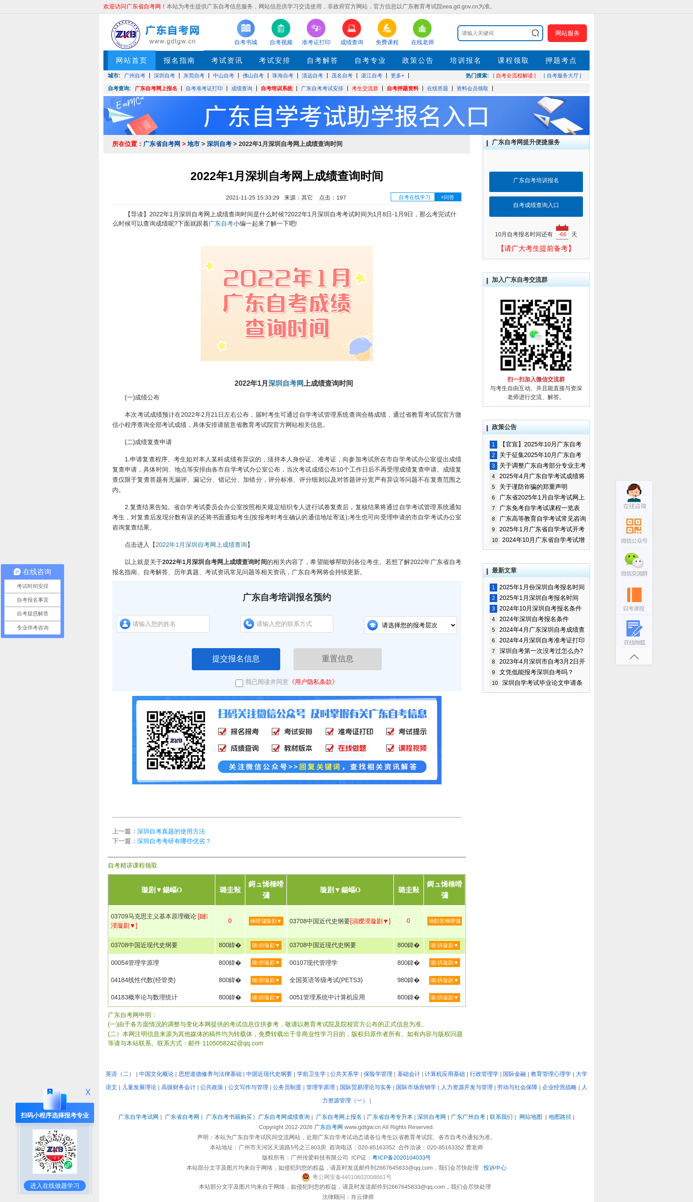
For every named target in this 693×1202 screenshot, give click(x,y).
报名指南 (179, 60)
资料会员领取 (472, 88)
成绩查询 (241, 88)
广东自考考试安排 (322, 88)
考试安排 (275, 60)
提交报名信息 (236, 658)
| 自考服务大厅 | (562, 76)
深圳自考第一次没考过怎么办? (536, 650)
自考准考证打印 (204, 88)
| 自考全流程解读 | (514, 76)
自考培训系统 (277, 88)
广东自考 (221, 223)
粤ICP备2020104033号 (401, 1157)
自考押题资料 (403, 88)
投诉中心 (495, 1167)
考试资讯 (227, 60)
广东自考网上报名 (156, 88)
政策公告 (418, 60)
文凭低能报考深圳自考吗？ (532, 672)
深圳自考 (219, 143)
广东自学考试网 (138, 1117)
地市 (193, 143)
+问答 (447, 197)
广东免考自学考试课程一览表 (535, 507)
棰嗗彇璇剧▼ (266, 921)
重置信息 (338, 658)
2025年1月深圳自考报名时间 (534, 597)
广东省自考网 (161, 143)
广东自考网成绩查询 (284, 1117)
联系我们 (501, 1117)
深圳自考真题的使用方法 (171, 831)
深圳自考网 (286, 383)
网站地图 (530, 1117)
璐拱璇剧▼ (266, 945)
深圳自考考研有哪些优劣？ (174, 841)
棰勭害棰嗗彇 (445, 921)
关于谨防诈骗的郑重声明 (528, 486)
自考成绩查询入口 (536, 205)
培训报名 (466, 60)
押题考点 (561, 60)
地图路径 (560, 1117)
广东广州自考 (468, 1117)
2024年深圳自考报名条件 (529, 618)
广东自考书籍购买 (229, 1117)
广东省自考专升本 (390, 1117)
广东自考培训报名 (536, 180)
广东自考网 (328, 1127)
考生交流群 (365, 88)
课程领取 (513, 60)
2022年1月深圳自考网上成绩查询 (201, 544)
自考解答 (323, 60)
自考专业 (370, 60)
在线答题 (437, 88)
